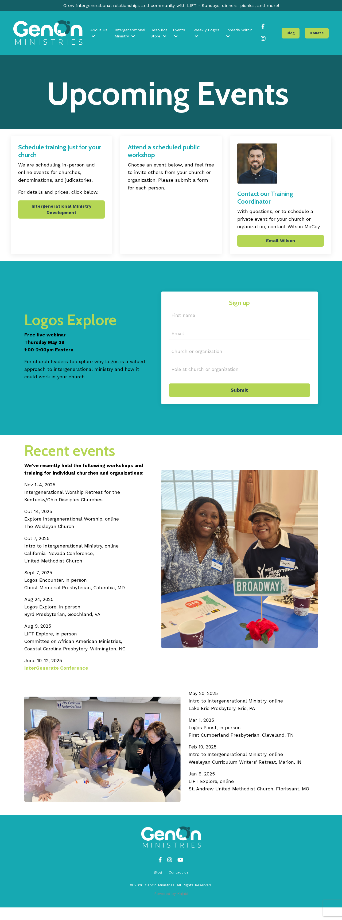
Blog (158, 885)
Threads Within (238, 34)
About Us (100, 34)
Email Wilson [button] (280, 242)
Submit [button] (239, 395)
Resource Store (160, 34)
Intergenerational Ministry (131, 34)
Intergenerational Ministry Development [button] (62, 211)
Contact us (178, 885)
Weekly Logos (206, 34)
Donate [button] (317, 34)
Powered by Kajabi (171, 906)
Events (180, 34)
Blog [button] (291, 34)
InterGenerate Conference (56, 678)
